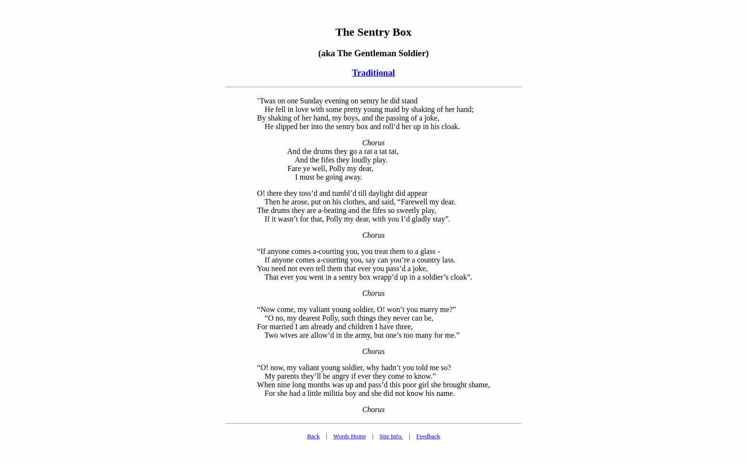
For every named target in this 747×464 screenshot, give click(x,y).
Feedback (428, 436)
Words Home (349, 436)
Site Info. (391, 436)
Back (313, 436)
